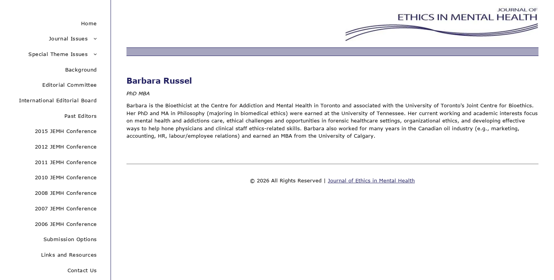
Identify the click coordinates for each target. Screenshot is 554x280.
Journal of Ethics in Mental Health (371, 180)
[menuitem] (55, 23)
